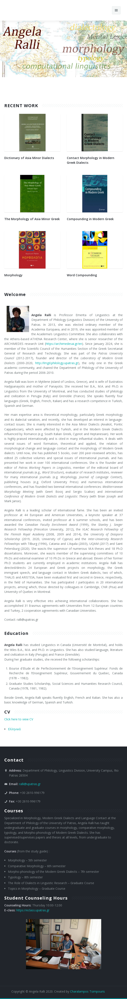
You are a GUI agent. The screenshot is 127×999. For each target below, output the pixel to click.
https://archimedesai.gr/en (64, 344)
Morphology (13, 275)
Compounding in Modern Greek (90, 219)
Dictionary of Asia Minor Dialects (29, 158)
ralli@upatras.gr (30, 784)
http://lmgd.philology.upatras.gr (56, 363)
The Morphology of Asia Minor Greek (32, 219)
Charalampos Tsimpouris (87, 991)
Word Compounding (82, 275)
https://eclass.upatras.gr (32, 910)
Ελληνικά (14, 729)
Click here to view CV (18, 719)
